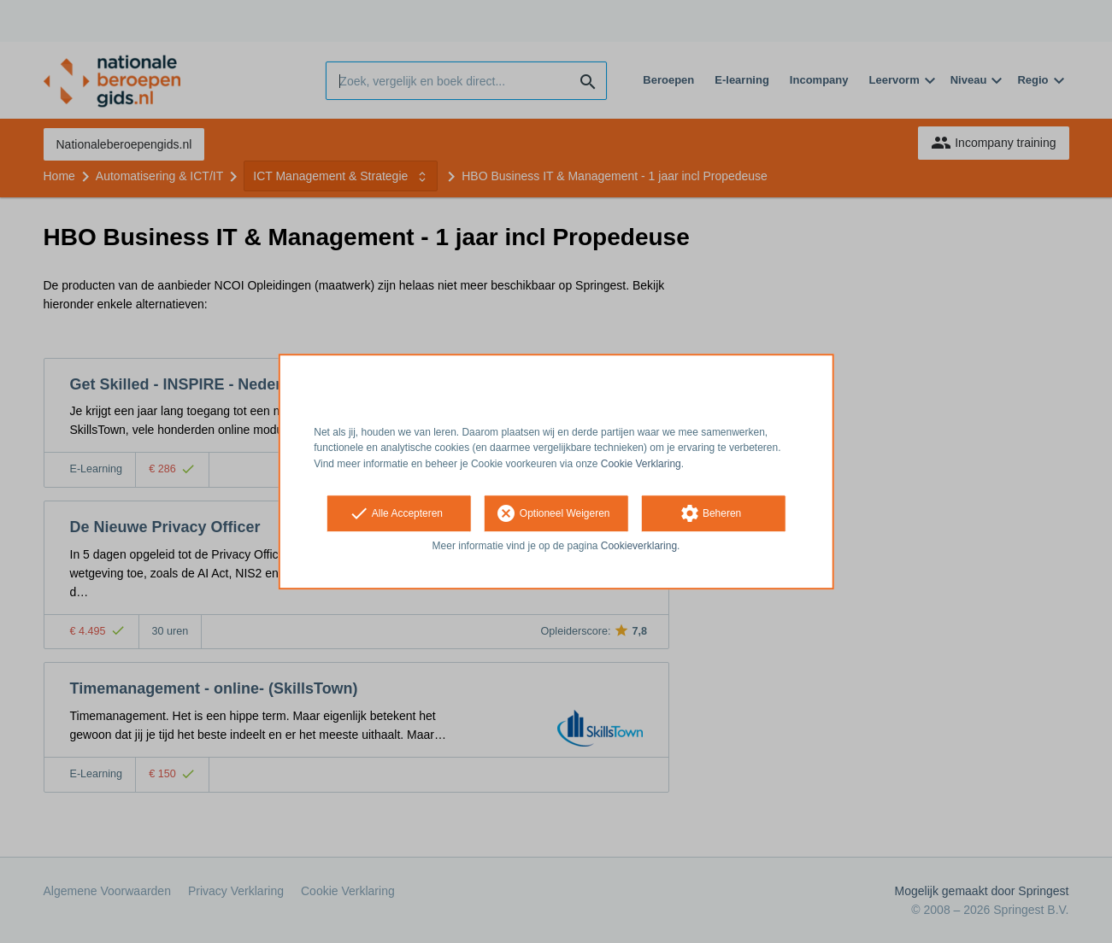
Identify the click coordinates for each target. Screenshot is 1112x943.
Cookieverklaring (639, 546)
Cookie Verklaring (641, 464)
